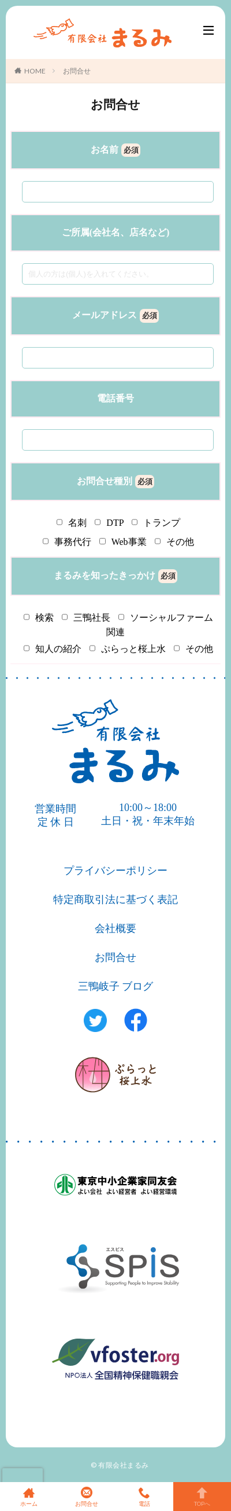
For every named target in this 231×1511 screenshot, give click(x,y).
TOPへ (202, 1496)
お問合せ (77, 71)
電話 (144, 1496)
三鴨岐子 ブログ (116, 986)
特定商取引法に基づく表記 (115, 899)
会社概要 (115, 928)
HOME (35, 71)
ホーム (29, 1496)
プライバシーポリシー (115, 870)
